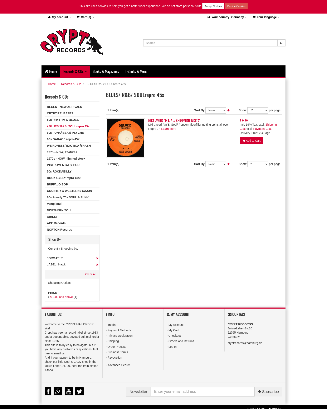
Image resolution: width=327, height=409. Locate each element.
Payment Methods (119, 330)
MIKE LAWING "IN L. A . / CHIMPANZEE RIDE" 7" (174, 120)
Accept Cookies (213, 6)
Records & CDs (71, 84)
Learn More (168, 128)
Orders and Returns (181, 341)
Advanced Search (119, 365)
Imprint (111, 324)
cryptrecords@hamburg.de (245, 343)
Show (243, 110)
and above (61, 297)
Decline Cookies (236, 6)
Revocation (114, 357)
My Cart (174, 330)
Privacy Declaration (120, 335)
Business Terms (117, 352)
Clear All (90, 274)
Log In (173, 346)
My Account (176, 324)
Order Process (116, 346)
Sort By (199, 110)
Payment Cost (262, 128)
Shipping (113, 341)
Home (51, 71)
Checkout (175, 335)
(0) (85, 17)
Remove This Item (97, 258)
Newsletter (138, 392)
